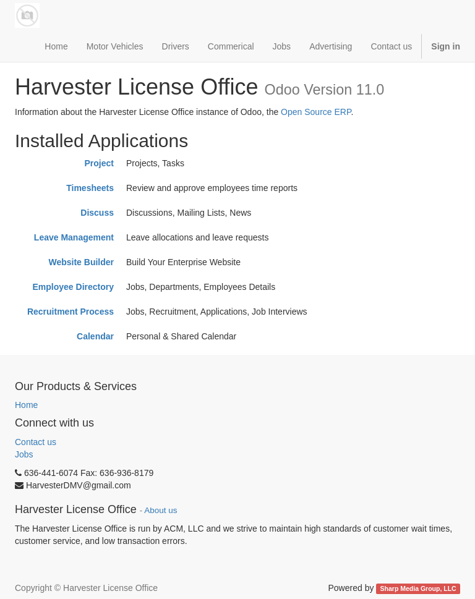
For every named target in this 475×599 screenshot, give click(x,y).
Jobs (24, 454)
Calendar (95, 336)
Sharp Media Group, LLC (418, 588)
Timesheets (90, 188)
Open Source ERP (316, 112)
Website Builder (81, 262)
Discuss (97, 213)
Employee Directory (73, 287)
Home (26, 405)
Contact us (35, 442)
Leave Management (74, 237)
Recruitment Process (70, 311)
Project (99, 163)
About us (160, 510)
